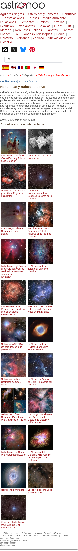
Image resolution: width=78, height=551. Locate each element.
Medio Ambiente (54, 18)
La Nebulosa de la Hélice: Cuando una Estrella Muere (40, 345)
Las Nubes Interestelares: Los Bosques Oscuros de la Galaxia (40, 193)
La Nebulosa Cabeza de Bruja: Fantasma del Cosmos (40, 380)
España (14, 75)
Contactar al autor (8, 545)
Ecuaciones (8, 22)
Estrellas (58, 22)
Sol (16, 34)
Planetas (52, 30)
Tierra (60, 34)
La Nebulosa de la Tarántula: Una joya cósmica (40, 267)
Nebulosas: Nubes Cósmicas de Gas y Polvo (13, 380)
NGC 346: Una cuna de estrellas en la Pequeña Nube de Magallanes (40, 308)
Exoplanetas (26, 26)
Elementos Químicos (34, 22)
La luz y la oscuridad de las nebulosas (40, 490)
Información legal (8, 543)
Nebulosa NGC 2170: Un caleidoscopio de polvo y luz (13, 345)
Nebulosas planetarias (13, 488)
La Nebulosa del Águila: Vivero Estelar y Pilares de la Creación (13, 157)
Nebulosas (22, 30)
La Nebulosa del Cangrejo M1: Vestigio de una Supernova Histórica (40, 454)
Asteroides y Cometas (43, 14)
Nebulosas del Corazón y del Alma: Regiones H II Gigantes (13, 192)
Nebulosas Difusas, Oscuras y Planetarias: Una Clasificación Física (13, 415)
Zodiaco (38, 38)
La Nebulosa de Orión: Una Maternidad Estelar (13, 452)
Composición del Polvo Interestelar (40, 156)
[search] (35, 59)
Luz (68, 26)
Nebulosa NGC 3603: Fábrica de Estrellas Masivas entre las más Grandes (40, 231)
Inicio (3, 75)
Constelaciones (13, 18)
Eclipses (33, 18)
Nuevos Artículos (60, 38)
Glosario (6, 42)
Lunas (58, 26)
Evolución (7, 26)
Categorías (28, 75)
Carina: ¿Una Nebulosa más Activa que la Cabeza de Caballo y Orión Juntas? (40, 417)
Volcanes (23, 38)
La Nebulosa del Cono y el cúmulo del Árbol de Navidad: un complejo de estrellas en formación (13, 270)
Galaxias (44, 26)
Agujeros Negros (12, 14)
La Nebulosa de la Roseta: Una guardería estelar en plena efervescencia (13, 309)
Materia (5, 30)
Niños (38, 30)
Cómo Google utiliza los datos (13, 540)
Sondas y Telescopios (37, 34)
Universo (6, 38)
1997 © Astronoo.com (10, 533)
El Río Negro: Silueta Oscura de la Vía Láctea (13, 229)
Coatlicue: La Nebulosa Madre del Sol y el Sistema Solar (13, 523)
